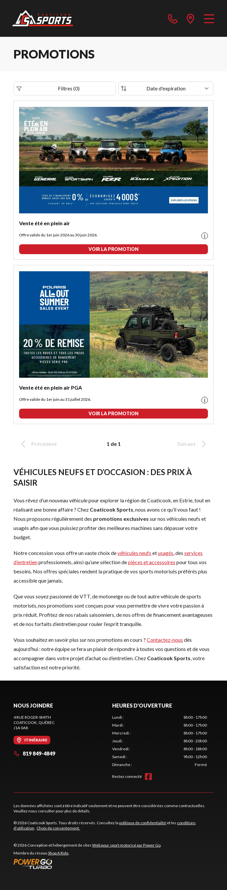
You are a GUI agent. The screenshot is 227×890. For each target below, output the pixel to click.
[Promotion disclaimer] (204, 235)
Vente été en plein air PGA (50, 387)
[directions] (190, 18)
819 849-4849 (34, 753)
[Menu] (209, 18)
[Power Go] (87, 863)
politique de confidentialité (142, 822)
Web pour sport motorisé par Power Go (126, 845)
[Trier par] (166, 88)
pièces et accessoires (151, 562)
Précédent (38, 444)
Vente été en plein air (44, 223)
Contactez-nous (165, 640)
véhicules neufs (134, 553)
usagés (165, 553)
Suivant (192, 444)
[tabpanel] (159, 741)
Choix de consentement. (58, 828)
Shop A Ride (58, 853)
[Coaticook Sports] (43, 18)
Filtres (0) (48, 88)
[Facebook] (148, 777)
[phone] (172, 18)
